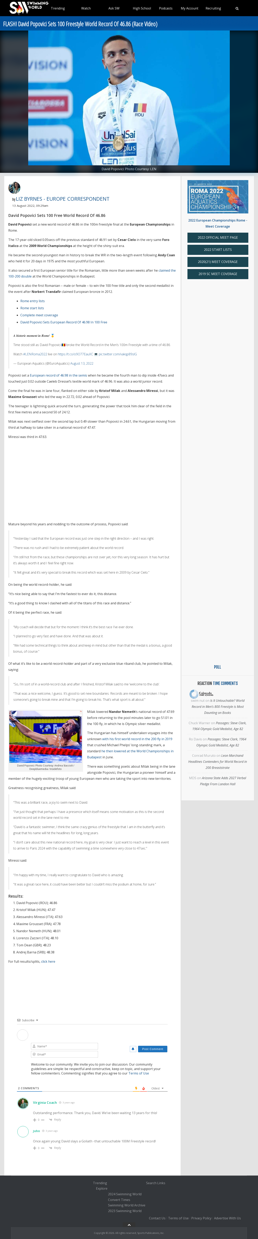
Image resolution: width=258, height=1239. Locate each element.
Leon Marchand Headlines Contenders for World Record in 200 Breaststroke (217, 761)
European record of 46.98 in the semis (58, 375)
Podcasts (166, 8)
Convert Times (119, 1200)
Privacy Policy (201, 1218)
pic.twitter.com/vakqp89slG (118, 354)
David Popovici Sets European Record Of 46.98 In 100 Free (63, 322)
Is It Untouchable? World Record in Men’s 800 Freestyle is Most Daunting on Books (218, 706)
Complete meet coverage (39, 315)
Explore (101, 1188)
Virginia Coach (45, 1102)
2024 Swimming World (124, 1194)
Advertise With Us (227, 1218)
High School (142, 8)
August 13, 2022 (81, 363)
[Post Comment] (152, 1049)
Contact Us (157, 1218)
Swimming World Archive (126, 1205)
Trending (58, 8)
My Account (189, 8)
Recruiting (213, 8)
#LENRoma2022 (35, 354)
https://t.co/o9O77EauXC (75, 354)
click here (48, 961)
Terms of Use (138, 1073)
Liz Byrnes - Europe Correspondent (62, 198)
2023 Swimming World (124, 1211)
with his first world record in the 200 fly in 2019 (137, 739)
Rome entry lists (32, 301)
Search (151, 1183)
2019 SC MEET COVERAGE (218, 274)
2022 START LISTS (218, 249)
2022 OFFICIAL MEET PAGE (218, 237)
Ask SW (114, 8)
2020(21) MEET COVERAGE (218, 262)
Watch (86, 8)
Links (161, 1183)
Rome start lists (32, 308)
